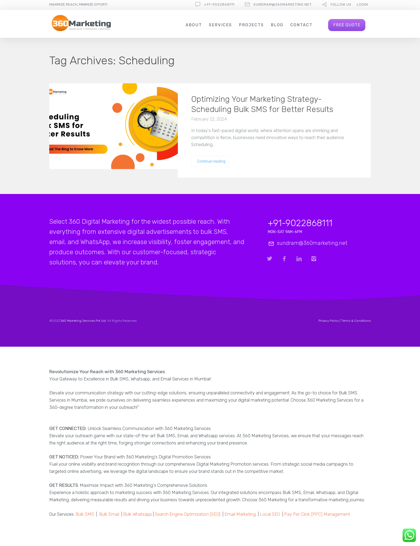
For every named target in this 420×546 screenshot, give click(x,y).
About (194, 25)
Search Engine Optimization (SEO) (187, 514)
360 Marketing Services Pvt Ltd (83, 321)
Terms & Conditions (356, 321)
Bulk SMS (85, 514)
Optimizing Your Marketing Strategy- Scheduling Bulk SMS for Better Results (262, 104)
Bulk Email (109, 514)
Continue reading (211, 161)
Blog (277, 25)
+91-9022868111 (219, 4)
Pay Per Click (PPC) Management (317, 514)
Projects (251, 25)
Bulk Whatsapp (137, 514)
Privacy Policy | (329, 321)
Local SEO (270, 514)
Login (362, 4)
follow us (341, 4)
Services (220, 25)
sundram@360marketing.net (282, 4)
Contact (301, 25)
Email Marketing (240, 514)
